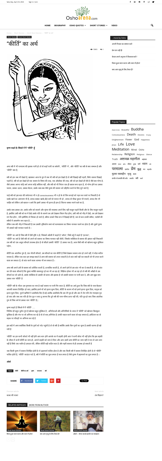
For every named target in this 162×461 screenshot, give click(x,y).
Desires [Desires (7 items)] (141, 135)
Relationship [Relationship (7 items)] (117, 154)
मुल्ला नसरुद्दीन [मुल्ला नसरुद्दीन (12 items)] (119, 173)
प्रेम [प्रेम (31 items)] (133, 168)
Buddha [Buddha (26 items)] (137, 129)
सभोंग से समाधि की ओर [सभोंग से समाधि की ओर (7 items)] (120, 178)
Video (114, 25)
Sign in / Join (33, 2)
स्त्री (46, 371)
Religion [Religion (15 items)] (129, 154)
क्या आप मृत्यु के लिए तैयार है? (50, 434)
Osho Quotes (77, 25)
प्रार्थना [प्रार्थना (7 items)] (127, 169)
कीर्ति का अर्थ (24, 371)
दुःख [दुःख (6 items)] (134, 164)
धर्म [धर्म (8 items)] (139, 163)
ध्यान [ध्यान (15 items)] (144, 163)
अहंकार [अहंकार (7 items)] (144, 159)
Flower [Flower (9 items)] (128, 139)
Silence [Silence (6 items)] (149, 154)
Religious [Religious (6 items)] (140, 154)
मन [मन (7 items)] (144, 169)
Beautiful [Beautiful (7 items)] (125, 130)
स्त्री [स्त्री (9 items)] (137, 178)
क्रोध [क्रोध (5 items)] (124, 164)
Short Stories (98, 25)
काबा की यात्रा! (12, 395)
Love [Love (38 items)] (130, 144)
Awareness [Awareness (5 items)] (116, 130)
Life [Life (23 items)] (121, 144)
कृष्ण (32, 371)
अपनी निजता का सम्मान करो (122, 44)
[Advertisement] (55, 157)
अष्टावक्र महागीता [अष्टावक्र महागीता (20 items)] (130, 158)
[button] (152, 25)
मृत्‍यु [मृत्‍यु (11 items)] (129, 173)
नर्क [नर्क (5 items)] (150, 164)
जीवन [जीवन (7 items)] (129, 164)
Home (48, 25)
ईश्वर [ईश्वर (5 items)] (119, 164)
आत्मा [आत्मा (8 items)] (114, 163)
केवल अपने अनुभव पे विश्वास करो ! (124, 57)
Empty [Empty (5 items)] (148, 135)
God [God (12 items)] (136, 139)
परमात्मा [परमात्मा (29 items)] (117, 168)
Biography (60, 25)
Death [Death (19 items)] (131, 134)
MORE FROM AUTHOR (38, 405)
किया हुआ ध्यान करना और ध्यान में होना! (20, 434)
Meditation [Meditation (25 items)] (120, 149)
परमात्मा (39, 371)
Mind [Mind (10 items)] (134, 149)
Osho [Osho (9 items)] (141, 149)
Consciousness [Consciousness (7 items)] (118, 135)
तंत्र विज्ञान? (99, 395)
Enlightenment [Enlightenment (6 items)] (117, 140)
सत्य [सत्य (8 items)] (134, 173)
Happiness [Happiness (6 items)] (145, 140)
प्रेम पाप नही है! (117, 50)
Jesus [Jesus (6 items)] (114, 145)
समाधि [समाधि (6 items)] (132, 178)
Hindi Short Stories (24, 37)
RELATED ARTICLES (17, 405)
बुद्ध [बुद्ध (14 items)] (139, 168)
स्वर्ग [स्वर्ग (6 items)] (141, 178)
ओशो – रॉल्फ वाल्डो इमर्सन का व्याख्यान (86, 434)
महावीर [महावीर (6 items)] (149, 169)
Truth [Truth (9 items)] (115, 159)
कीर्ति (16, 371)
